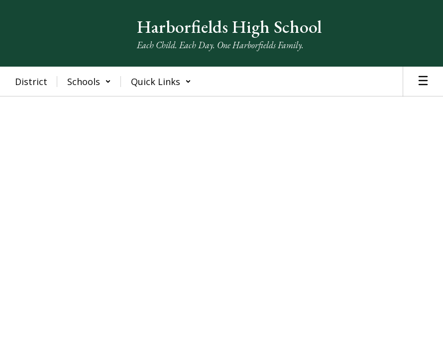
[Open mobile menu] (423, 81)
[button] (89, 81)
